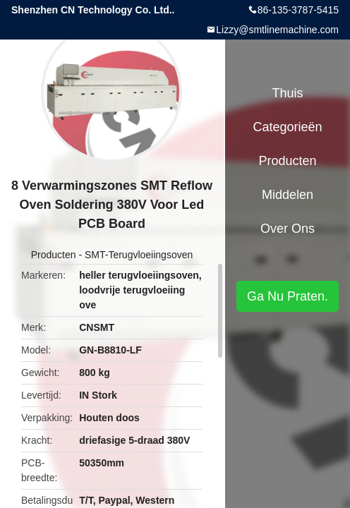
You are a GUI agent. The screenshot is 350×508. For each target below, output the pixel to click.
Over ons (287, 229)
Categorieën (287, 127)
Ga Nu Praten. (287, 296)
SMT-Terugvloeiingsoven (139, 254)
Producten (53, 254)
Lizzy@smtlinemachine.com (277, 29)
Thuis (287, 93)
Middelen (287, 195)
